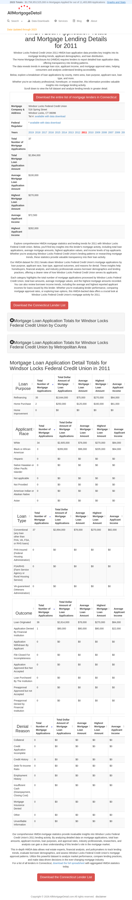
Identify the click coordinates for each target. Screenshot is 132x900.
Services (61, 21)
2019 (31, 132)
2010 (90, 132)
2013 (71, 132)
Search (15, 21)
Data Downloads (38, 21)
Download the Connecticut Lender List (39, 305)
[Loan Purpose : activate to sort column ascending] (23, 384)
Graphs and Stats (116, 2)
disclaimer (101, 896)
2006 (117, 132)
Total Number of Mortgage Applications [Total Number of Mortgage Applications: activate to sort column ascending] (44, 385)
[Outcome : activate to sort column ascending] (23, 609)
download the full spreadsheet (69, 863)
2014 (64, 132)
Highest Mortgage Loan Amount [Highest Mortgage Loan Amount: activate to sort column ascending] (100, 385)
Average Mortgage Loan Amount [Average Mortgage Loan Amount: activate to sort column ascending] (83, 385)
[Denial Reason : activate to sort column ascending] (22, 727)
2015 (57, 132)
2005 (124, 132)
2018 (37, 132)
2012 (77, 132)
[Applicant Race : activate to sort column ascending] (24, 429)
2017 (44, 132)
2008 (104, 132)
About (92, 21)
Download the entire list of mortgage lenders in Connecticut (76, 97)
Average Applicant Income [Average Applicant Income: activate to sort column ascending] (117, 387)
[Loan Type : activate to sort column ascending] (21, 516)
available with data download (50, 116)
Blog (77, 21)
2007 (110, 132)
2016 (51, 132)
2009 (97, 132)
